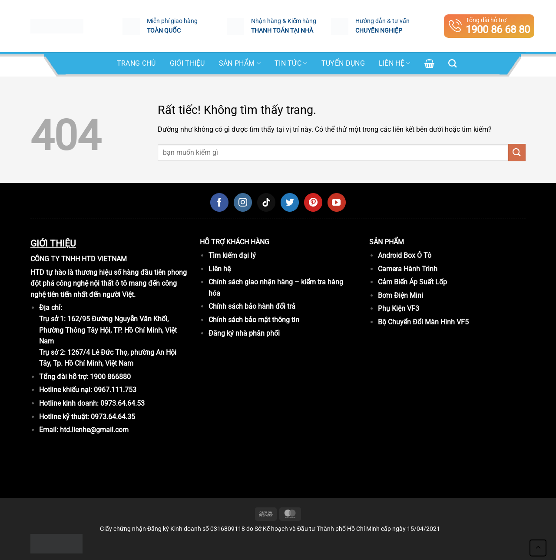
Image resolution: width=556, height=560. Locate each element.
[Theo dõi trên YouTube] (337, 202)
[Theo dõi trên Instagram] (243, 202)
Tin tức (291, 63)
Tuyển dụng (343, 63)
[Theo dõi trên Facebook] (219, 202)
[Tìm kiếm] (452, 63)
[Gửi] (517, 152)
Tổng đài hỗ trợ (489, 26)
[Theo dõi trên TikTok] (266, 202)
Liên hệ (394, 63)
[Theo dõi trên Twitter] (290, 202)
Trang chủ (136, 63)
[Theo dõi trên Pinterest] (313, 202)
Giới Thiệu (187, 63)
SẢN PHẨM (240, 63)
